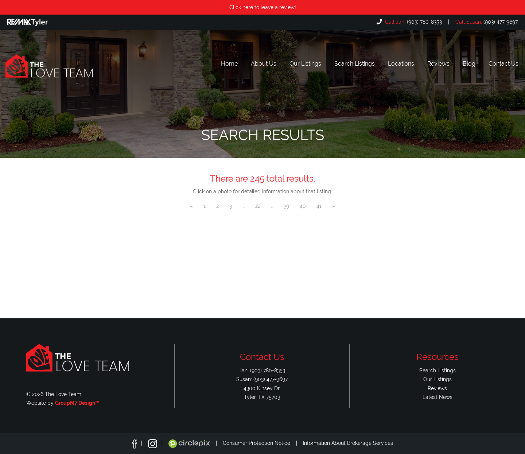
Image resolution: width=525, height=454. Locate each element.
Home (229, 63)
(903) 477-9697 (486, 22)
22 (257, 206)
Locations (401, 63)
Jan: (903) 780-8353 (262, 370)
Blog (469, 63)
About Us (263, 63)
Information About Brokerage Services (348, 443)
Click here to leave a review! (262, 7)
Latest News (437, 397)
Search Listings (354, 63)
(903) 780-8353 (413, 22)
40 (303, 206)
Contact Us (503, 63)
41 (319, 206)
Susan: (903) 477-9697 (262, 379)
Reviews (438, 63)
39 (286, 206)
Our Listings (305, 63)
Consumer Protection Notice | (263, 443)
